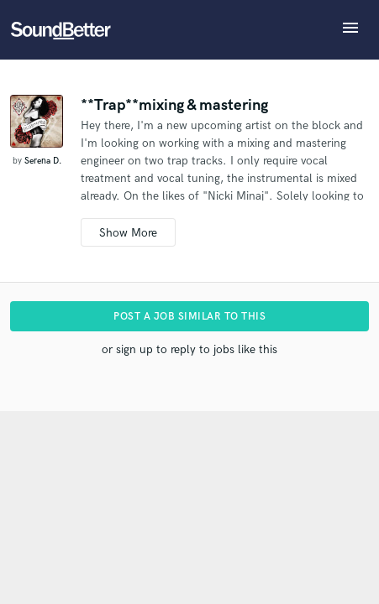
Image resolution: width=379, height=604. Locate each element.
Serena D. (42, 161)
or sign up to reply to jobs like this (189, 349)
